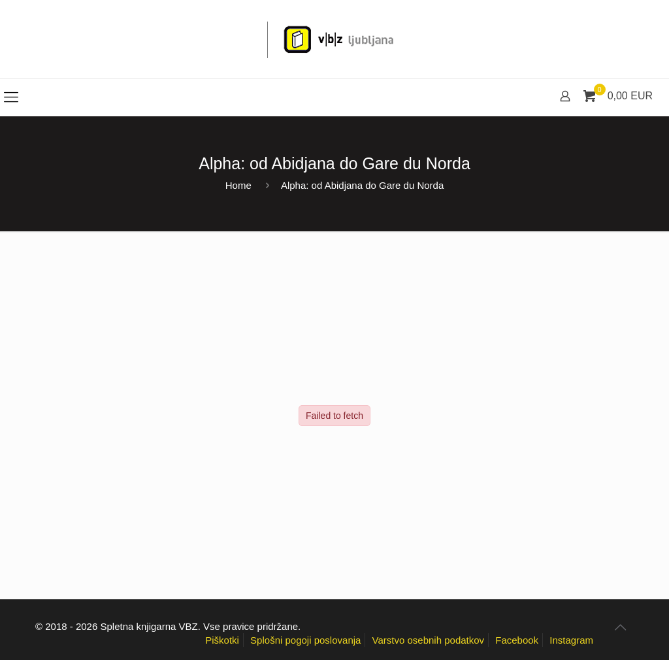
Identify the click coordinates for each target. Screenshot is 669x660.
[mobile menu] (11, 97)
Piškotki (222, 640)
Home (238, 185)
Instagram (571, 640)
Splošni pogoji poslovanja (305, 640)
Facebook (516, 640)
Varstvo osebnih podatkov (428, 640)
